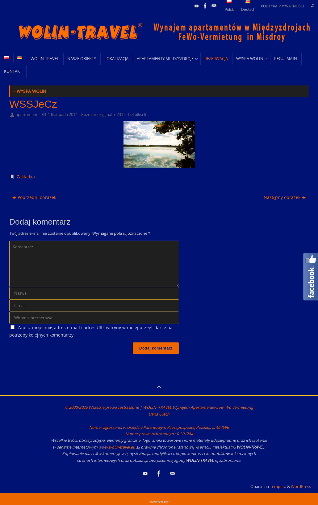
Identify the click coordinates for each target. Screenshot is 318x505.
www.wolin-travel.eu (116, 447)
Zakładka (26, 177)
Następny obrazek (285, 197)
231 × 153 (125, 114)
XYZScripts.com (183, 501)
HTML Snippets (136, 501)
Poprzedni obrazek (34, 197)
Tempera (278, 486)
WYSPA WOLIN (29, 91)
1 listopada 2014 (62, 114)
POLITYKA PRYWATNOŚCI (282, 5)
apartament (27, 114)
